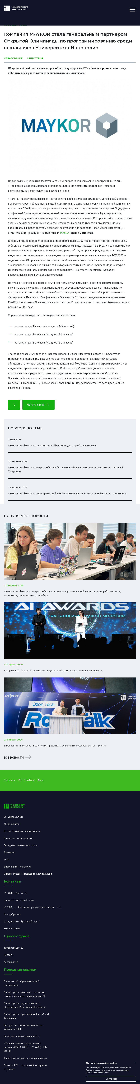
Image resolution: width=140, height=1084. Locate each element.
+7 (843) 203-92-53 (15, 893)
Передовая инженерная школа (20, 845)
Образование (13, 58)
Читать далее (38, 404)
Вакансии (9, 852)
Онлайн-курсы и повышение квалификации (28, 873)
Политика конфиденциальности (21, 1036)
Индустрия (35, 58)
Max (40, 780)
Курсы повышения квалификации (22, 831)
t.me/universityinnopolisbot (21, 921)
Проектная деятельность (18, 838)
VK (19, 780)
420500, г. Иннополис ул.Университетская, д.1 (32, 907)
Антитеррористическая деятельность (25, 1058)
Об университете (13, 816)
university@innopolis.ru (19, 900)
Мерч (6, 859)
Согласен (111, 1078)
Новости (8, 954)
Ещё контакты (11, 928)
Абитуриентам (11, 824)
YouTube (29, 780)
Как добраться (12, 914)
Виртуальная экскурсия (17, 866)
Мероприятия (11, 962)
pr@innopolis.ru (13, 947)
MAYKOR (65, 232)
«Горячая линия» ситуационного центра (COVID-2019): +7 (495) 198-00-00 (26, 1047)
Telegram (9, 780)
